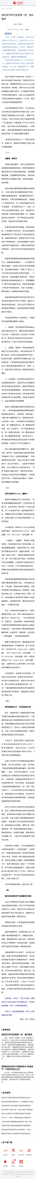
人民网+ (13, 1151)
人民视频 (5, 1162)
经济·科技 (9, 8)
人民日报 (5, 1151)
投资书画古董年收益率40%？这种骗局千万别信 (17, 1101)
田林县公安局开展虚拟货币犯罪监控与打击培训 (17, 1097)
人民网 (2, 8)
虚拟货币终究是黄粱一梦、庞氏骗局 (16, 1034)
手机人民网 (21, 1151)
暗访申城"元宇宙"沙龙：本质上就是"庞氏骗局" (17, 1109)
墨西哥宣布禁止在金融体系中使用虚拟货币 (16, 1133)
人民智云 (13, 1162)
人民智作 (21, 1162)
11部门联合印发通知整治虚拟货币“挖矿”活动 (16, 1121)
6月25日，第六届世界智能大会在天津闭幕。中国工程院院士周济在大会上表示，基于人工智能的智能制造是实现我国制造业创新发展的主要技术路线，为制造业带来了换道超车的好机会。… (17, 1077)
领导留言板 (29, 1151)
